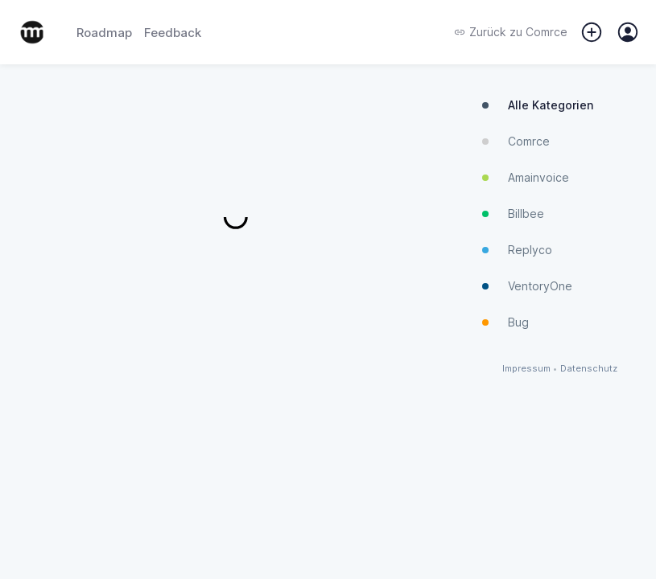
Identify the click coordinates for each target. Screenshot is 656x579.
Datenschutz (588, 368)
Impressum (526, 368)
